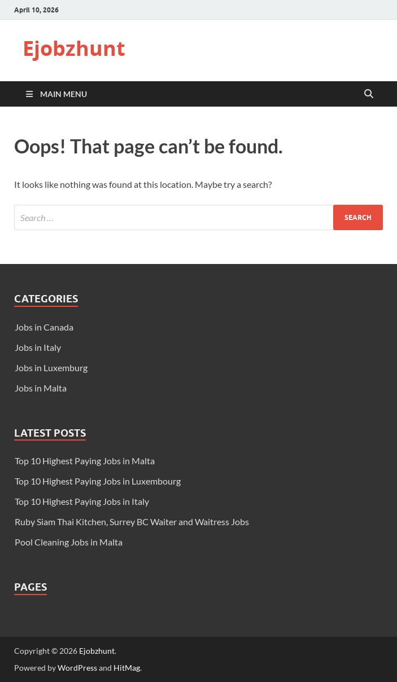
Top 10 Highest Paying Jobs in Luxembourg (98, 481)
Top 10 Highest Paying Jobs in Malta (85, 460)
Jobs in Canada (44, 327)
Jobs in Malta (41, 387)
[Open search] (368, 94)
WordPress (77, 667)
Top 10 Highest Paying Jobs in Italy (82, 501)
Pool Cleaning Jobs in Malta (69, 541)
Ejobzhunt (74, 48)
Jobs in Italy (38, 347)
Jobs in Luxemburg (51, 367)
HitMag (127, 667)
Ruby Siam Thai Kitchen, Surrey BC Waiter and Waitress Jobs (132, 521)
